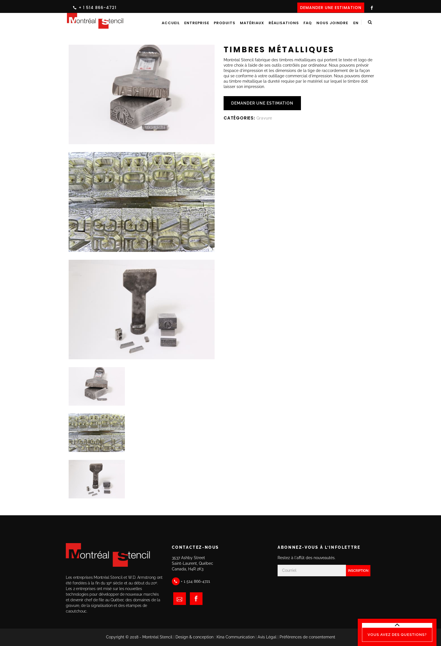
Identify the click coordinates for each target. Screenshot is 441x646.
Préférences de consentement (307, 637)
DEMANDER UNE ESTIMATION (330, 7)
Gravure (264, 118)
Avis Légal (267, 637)
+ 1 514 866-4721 (97, 7)
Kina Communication (236, 637)
